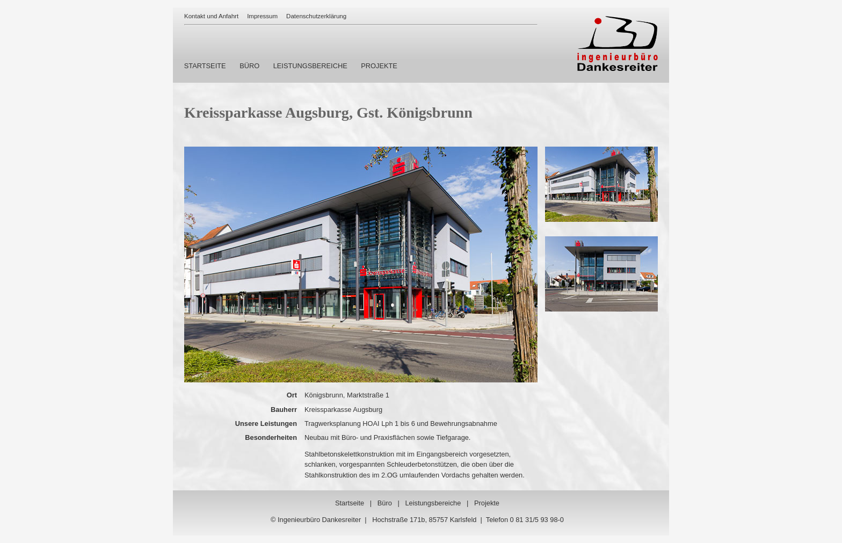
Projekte (486, 503)
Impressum (262, 16)
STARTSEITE (205, 66)
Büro (385, 503)
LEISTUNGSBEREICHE (310, 66)
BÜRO (249, 66)
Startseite (349, 503)
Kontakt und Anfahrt (211, 16)
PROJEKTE (379, 66)
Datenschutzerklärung (316, 16)
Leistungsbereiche (433, 503)
